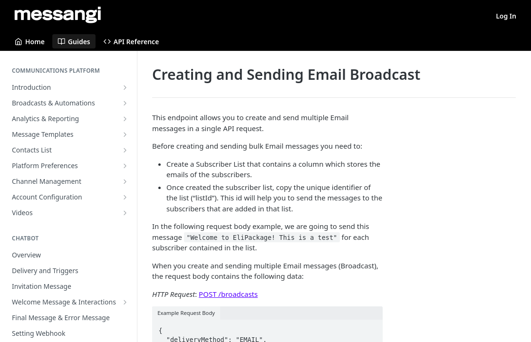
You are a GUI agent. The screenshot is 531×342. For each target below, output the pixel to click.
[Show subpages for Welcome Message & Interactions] (125, 302)
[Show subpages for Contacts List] (125, 150)
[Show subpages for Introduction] (125, 87)
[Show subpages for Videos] (125, 213)
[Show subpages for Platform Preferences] (125, 166)
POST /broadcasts (228, 294)
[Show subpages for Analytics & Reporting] (125, 119)
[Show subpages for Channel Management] (125, 181)
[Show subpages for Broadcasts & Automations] (125, 103)
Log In (506, 15)
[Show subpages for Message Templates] (125, 134)
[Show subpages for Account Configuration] (125, 197)
